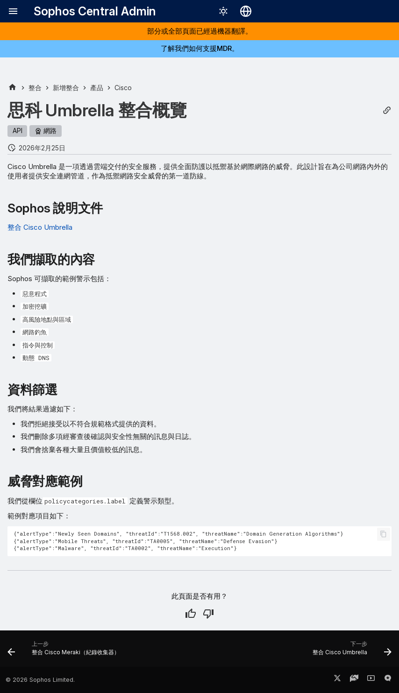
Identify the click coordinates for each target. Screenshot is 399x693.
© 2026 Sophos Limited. (40, 679)
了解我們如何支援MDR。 (200, 48)
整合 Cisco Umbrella (39, 227)
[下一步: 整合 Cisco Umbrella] (350, 651)
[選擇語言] (245, 11)
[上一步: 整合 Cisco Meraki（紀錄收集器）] (65, 651)
